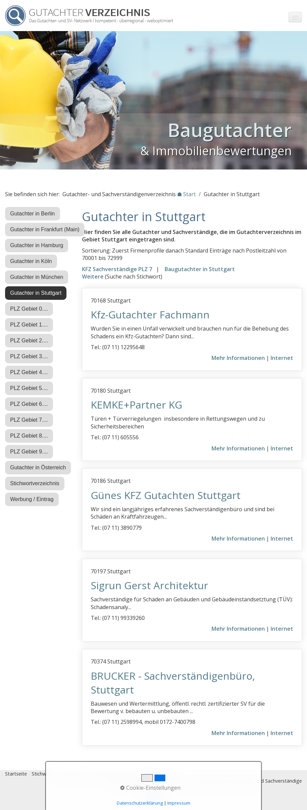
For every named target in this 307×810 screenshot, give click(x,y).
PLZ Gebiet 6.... (29, 404)
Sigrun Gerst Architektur (149, 585)
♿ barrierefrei (159, 773)
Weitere (93, 276)
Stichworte (44, 773)
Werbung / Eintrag (32, 499)
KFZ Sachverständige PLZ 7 (117, 269)
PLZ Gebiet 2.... (29, 340)
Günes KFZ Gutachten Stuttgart (166, 495)
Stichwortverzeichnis (34, 483)
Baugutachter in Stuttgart (200, 269)
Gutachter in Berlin (32, 213)
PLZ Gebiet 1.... (29, 325)
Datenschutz (104, 773)
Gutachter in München (36, 277)
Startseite (16, 773)
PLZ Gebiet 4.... (29, 372)
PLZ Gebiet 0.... (29, 309)
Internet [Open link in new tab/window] (282, 538)
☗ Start (186, 194)
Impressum (72, 773)
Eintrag (131, 773)
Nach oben (153, 798)
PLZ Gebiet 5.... (29, 388)
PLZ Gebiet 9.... (29, 451)
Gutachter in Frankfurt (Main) (44, 229)
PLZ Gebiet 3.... (29, 356)
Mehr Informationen (238, 358)
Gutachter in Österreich (38, 467)
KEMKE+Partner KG (136, 405)
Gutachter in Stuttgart (35, 293)
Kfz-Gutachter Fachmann (150, 314)
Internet (282, 358)
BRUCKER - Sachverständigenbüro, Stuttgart (173, 683)
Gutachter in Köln (31, 261)
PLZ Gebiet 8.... (29, 436)
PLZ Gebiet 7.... (29, 420)
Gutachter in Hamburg (36, 245)
